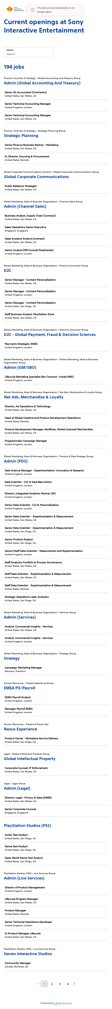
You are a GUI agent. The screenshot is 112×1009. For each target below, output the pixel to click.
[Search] (28, 54)
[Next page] (74, 984)
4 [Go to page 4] (68, 984)
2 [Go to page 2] (52, 984)
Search (9, 50)
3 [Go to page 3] (60, 984)
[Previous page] (37, 984)
